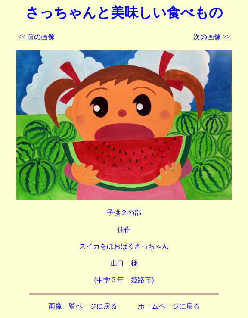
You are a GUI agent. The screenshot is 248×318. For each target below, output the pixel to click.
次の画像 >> (211, 37)
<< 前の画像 (36, 37)
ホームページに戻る (169, 306)
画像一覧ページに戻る (82, 306)
